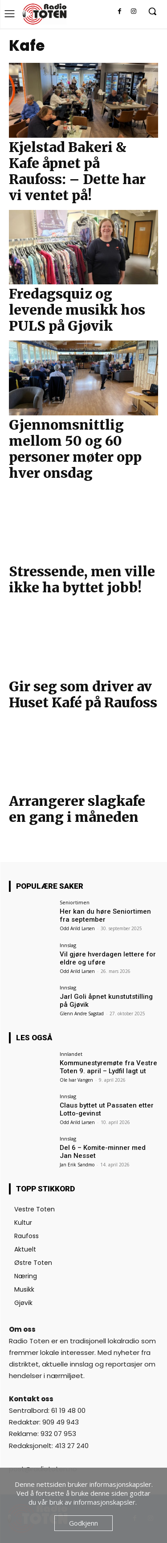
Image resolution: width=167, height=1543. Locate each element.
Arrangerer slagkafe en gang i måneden (77, 808)
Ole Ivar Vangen (76, 1080)
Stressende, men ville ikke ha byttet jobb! (82, 579)
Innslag (68, 945)
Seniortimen (75, 902)
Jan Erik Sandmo (77, 1164)
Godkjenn (83, 1522)
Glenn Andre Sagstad (82, 1013)
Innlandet (71, 1053)
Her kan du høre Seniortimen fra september (105, 915)
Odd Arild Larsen (77, 928)
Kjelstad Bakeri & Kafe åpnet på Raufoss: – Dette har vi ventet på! (77, 171)
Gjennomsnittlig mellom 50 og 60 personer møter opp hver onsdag (75, 448)
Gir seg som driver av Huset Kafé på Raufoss (83, 694)
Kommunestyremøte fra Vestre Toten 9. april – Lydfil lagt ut (108, 1067)
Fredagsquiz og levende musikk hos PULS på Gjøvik (77, 309)
